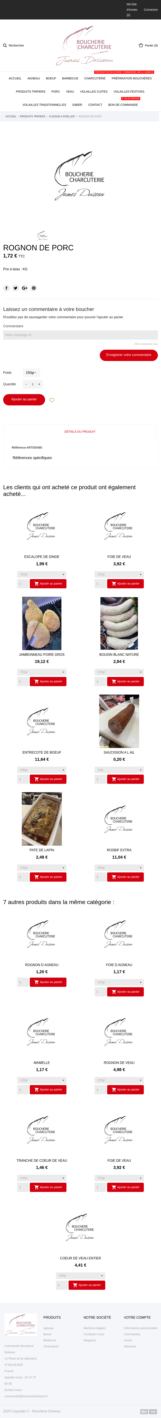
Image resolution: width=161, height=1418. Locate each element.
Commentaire (13, 326)
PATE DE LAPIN (42, 850)
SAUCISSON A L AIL (119, 752)
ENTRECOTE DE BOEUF (41, 752)
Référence (19, 447)
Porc (56, 91)
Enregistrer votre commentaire (128, 355)
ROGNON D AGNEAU (41, 965)
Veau (70, 91)
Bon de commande (124, 102)
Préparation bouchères (131, 76)
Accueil (15, 78)
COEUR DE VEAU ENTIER (80, 1258)
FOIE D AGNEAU (119, 965)
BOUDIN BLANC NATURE (119, 654)
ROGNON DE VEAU (119, 1063)
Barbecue (70, 78)
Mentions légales (95, 1328)
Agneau (33, 78)
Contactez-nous (94, 1334)
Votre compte (137, 1317)
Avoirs (128, 1340)
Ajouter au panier (24, 399)
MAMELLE (42, 1063)
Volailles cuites (94, 91)
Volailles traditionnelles (44, 104)
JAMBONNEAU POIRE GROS (42, 654)
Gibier (77, 104)
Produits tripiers (30, 91)
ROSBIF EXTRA (119, 850)
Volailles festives (129, 91)
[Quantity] (23, 583)
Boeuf (51, 78)
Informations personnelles (140, 1328)
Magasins (90, 1340)
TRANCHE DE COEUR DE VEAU (42, 1160)
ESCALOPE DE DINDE (41, 557)
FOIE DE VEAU (119, 557)
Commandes (132, 1334)
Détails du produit (79, 431)
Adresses (130, 1346)
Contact (95, 104)
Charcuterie (95, 78)
